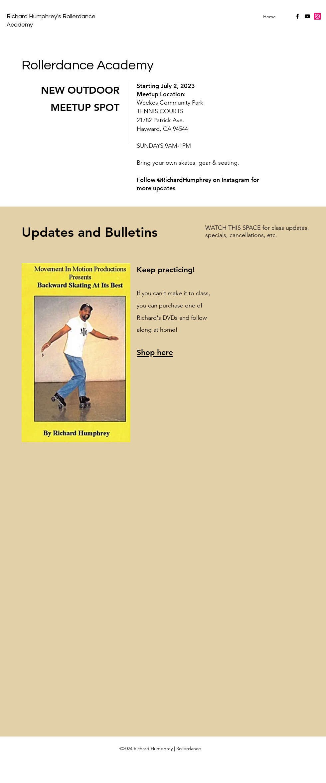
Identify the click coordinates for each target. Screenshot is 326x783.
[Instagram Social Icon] (317, 16)
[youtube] (307, 16)
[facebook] (297, 16)
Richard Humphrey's (35, 16)
